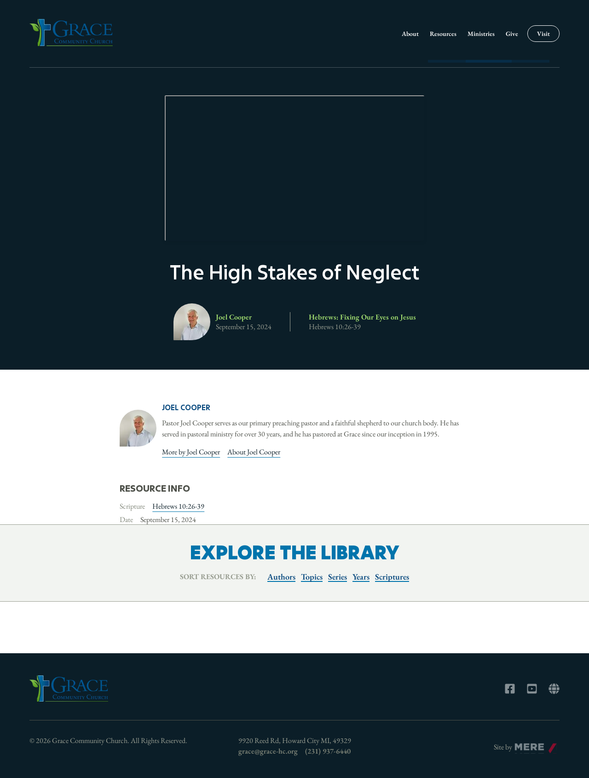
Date (126, 519)
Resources (443, 33)
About (410, 33)
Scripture (132, 506)
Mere (522, 744)
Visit (543, 33)
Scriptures (392, 576)
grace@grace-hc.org (268, 751)
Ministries (481, 33)
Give (512, 33)
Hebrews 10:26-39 (178, 506)
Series (337, 576)
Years (361, 576)
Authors (281, 576)
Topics (312, 576)
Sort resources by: (218, 576)
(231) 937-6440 (328, 751)
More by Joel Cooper (191, 452)
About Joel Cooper (253, 452)
